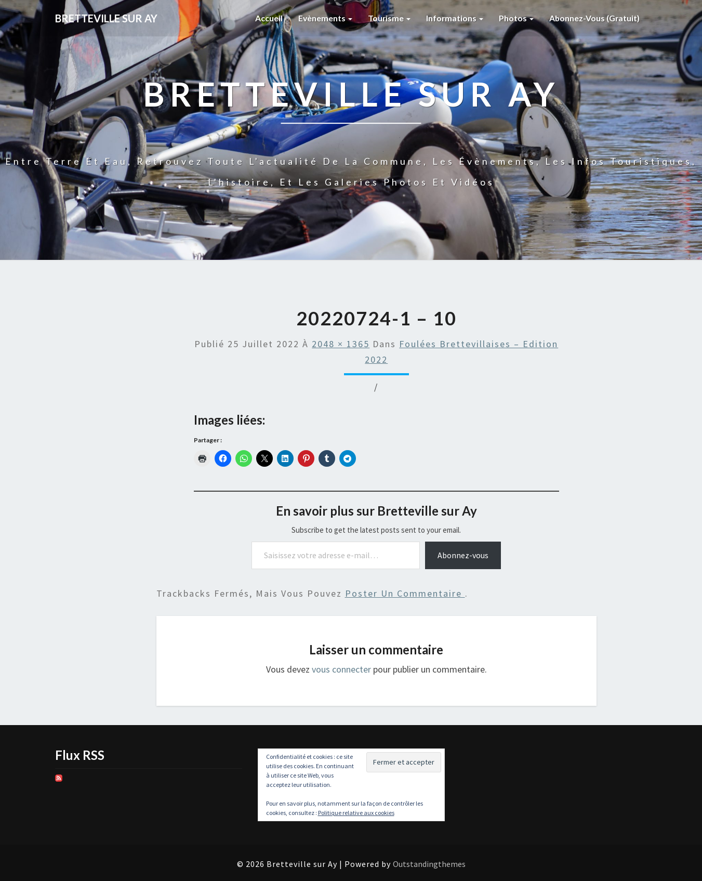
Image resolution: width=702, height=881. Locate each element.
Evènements (323, 18)
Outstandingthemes (429, 864)
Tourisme (387, 18)
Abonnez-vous (463, 555)
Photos (515, 18)
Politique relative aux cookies (356, 813)
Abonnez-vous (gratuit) (594, 18)
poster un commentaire (405, 593)
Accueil (266, 18)
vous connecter (341, 669)
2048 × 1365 (340, 344)
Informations (453, 18)
